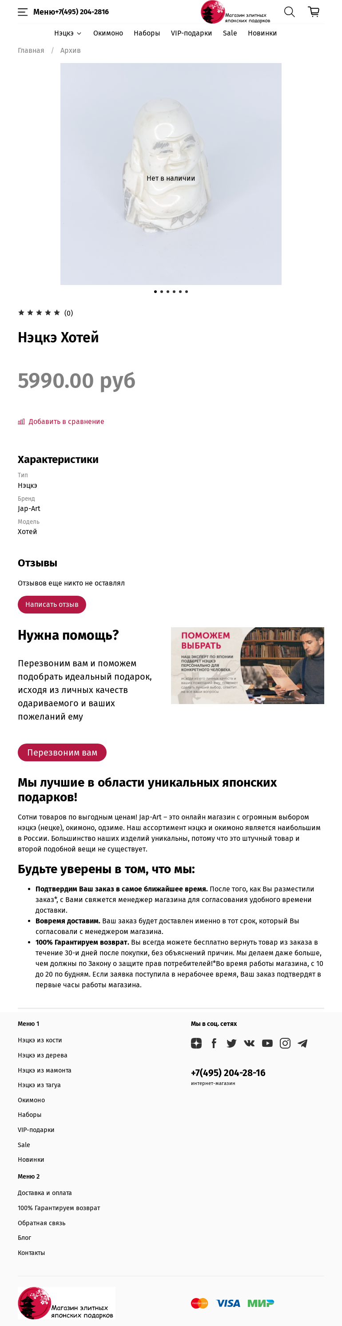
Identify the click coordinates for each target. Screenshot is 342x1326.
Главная (31, 50)
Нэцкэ (68, 33)
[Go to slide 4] (174, 291)
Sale (230, 33)
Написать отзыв (52, 604)
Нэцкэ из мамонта (45, 1070)
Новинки (262, 33)
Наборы (147, 33)
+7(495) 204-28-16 (228, 1073)
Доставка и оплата (45, 1193)
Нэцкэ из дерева (43, 1055)
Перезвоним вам (62, 752)
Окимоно (108, 33)
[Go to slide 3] (168, 291)
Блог (24, 1238)
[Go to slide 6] (186, 291)
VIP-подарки (191, 33)
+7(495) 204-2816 (82, 12)
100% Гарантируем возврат (59, 1208)
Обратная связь (41, 1223)
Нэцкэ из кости (40, 1040)
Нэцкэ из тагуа (39, 1085)
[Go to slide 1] (155, 291)
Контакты (31, 1253)
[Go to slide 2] (161, 291)
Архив (70, 50)
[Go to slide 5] (180, 291)
